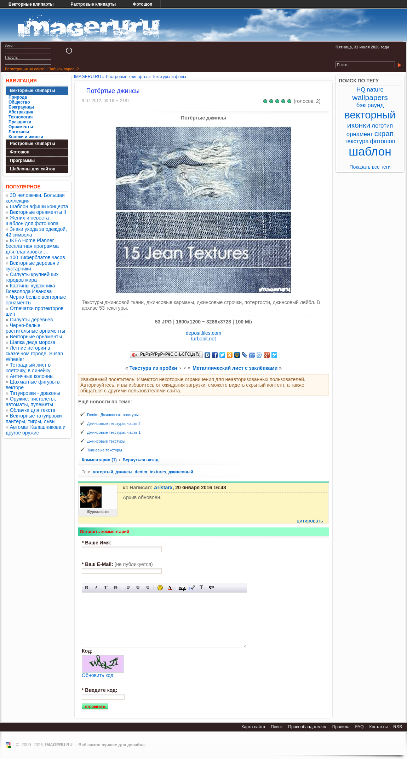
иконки (358, 125)
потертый (103, 471)
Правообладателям (307, 726)
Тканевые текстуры (104, 450)
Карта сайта (253, 726)
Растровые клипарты (93, 4)
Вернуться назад (140, 459)
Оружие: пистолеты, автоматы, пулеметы (31, 401)
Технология (20, 117)
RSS (397, 726)
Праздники (19, 121)
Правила (341, 726)
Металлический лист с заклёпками (235, 368)
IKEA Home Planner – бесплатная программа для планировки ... (32, 246)
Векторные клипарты (31, 4)
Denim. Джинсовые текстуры (113, 415)
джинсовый (180, 471)
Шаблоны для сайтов (32, 169)
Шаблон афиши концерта (39, 206)
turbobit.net (203, 338)
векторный (369, 115)
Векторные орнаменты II (38, 212)
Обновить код (97, 675)
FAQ (359, 726)
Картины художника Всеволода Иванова (30, 288)
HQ (360, 89)
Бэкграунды (21, 107)
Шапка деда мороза (33, 342)
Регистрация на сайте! (25, 69)
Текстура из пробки (153, 368)
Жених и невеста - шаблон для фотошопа (32, 220)
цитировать (310, 521)
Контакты (378, 726)
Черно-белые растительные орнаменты (35, 328)
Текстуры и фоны (169, 76)
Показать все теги (369, 167)
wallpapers (370, 97)
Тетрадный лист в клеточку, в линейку (28, 367)
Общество (19, 102)
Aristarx (163, 487)
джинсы (123, 471)
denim (141, 471)
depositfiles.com (203, 333)
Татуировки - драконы (35, 393)
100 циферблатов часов (37, 257)
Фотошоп (142, 4)
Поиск (276, 726)
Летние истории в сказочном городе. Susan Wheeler (34, 353)
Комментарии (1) (100, 459)
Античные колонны (31, 376)
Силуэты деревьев (31, 319)
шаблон (370, 151)
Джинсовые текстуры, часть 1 (114, 432)
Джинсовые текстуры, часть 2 (114, 423)
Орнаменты (20, 126)
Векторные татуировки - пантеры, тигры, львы (35, 418)
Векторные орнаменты (36, 336)
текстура (357, 141)
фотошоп (382, 141)
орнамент (359, 134)
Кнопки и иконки (25, 136)
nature (375, 89)
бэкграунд (370, 105)
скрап (384, 133)
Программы (22, 160)
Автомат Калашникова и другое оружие (35, 430)
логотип (382, 125)
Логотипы (18, 131)
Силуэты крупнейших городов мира (32, 277)
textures (158, 471)
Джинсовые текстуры (106, 441)
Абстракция (20, 112)
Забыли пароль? (63, 69)
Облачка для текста (33, 410)
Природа (17, 97)
